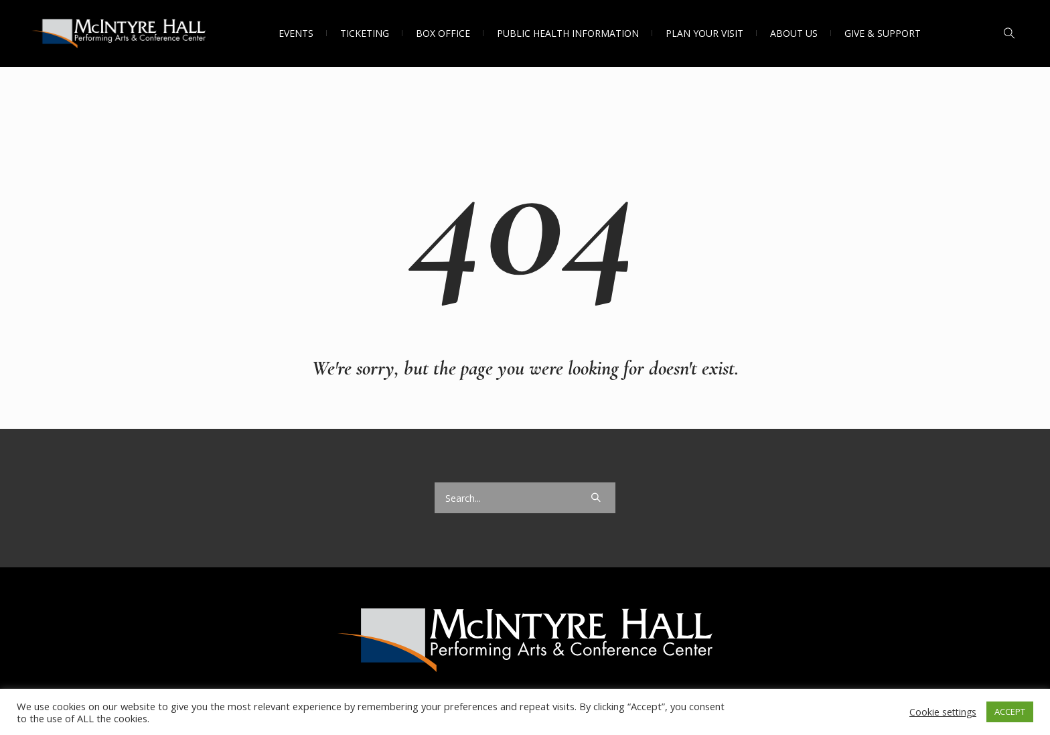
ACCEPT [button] (1009, 712)
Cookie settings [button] (942, 712)
